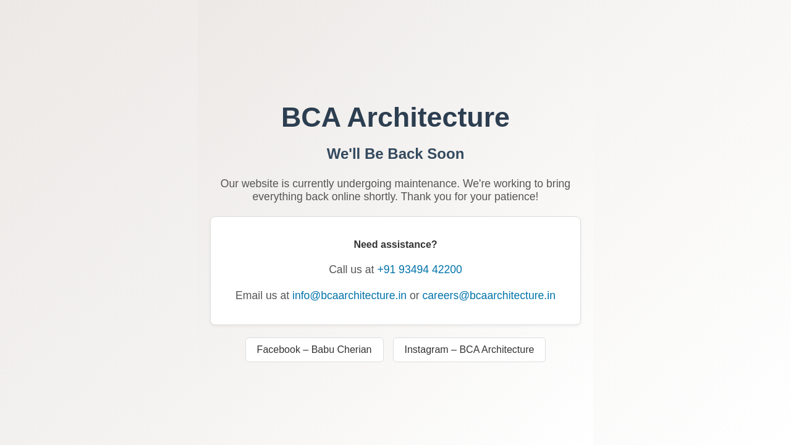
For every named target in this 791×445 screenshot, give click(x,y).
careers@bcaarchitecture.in (489, 295)
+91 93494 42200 (419, 269)
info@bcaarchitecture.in (349, 295)
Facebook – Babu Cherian (314, 349)
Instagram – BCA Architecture (470, 349)
